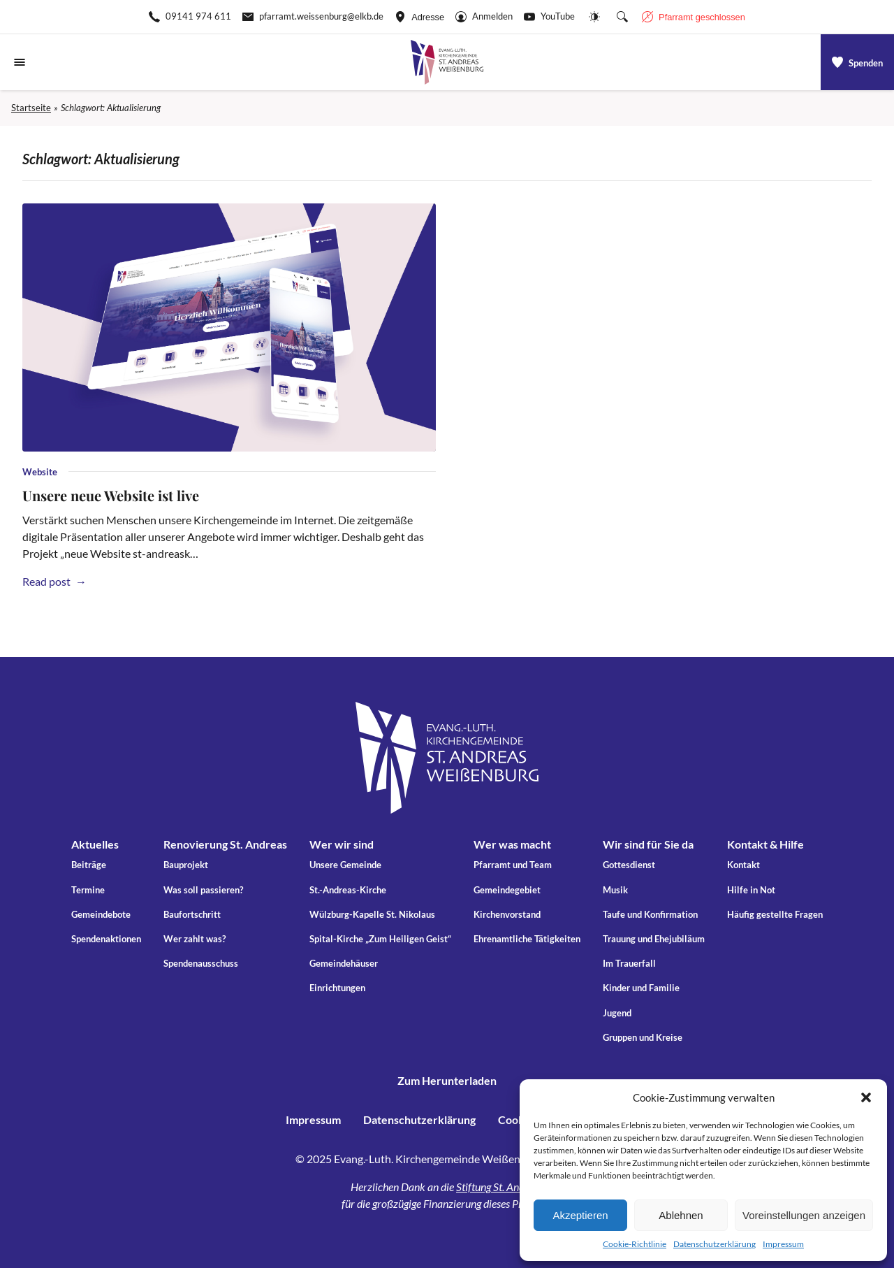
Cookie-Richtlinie (634, 1244)
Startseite (31, 107)
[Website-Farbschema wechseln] (594, 17)
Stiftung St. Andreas (499, 1186)
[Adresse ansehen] (419, 17)
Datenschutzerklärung (714, 1244)
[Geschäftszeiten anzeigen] (693, 17)
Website (39, 471)
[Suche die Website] (622, 17)
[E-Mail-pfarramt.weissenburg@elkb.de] (313, 17)
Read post (52, 581)
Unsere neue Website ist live (110, 495)
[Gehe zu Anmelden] (484, 17)
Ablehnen (681, 1215)
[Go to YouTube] (549, 17)
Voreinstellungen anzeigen (803, 1215)
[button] (866, 1097)
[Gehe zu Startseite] (447, 62)
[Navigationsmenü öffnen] (19, 62)
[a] (857, 62)
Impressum (783, 1244)
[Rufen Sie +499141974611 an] (190, 17)
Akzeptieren (580, 1215)
